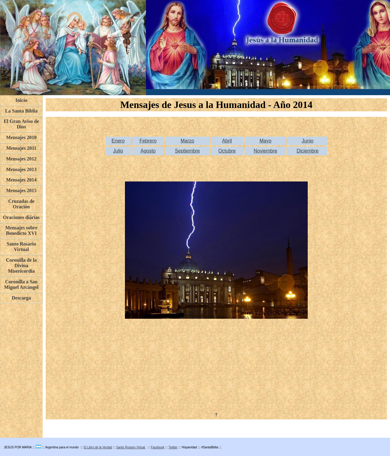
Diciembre (307, 150)
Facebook (157, 447)
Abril (227, 140)
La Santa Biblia (21, 110)
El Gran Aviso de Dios (21, 124)
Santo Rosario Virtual (131, 447)
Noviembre (265, 150)
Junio (307, 140)
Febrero (148, 140)
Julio (118, 150)
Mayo (265, 140)
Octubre (227, 150)
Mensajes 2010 (21, 137)
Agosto (148, 150)
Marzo (187, 140)
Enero (118, 140)
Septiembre (187, 150)
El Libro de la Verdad (98, 447)
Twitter (172, 447)
